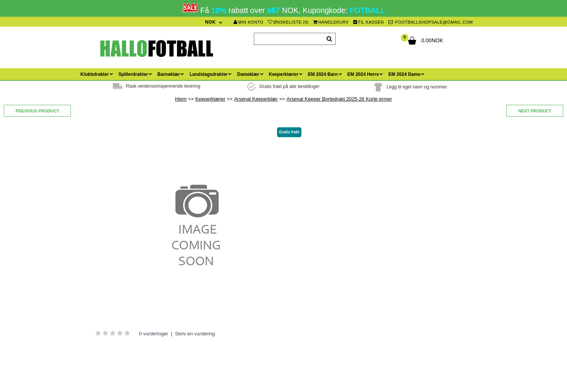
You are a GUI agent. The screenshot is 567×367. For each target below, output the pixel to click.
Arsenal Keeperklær (256, 99)
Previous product (37, 111)
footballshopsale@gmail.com (430, 22)
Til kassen (368, 22)
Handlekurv (331, 22)
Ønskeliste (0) (288, 22)
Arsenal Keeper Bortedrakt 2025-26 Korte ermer (339, 99)
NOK (210, 22)
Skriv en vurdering (195, 334)
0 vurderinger (153, 334)
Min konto (248, 22)
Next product (534, 111)
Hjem (180, 99)
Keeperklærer (210, 99)
